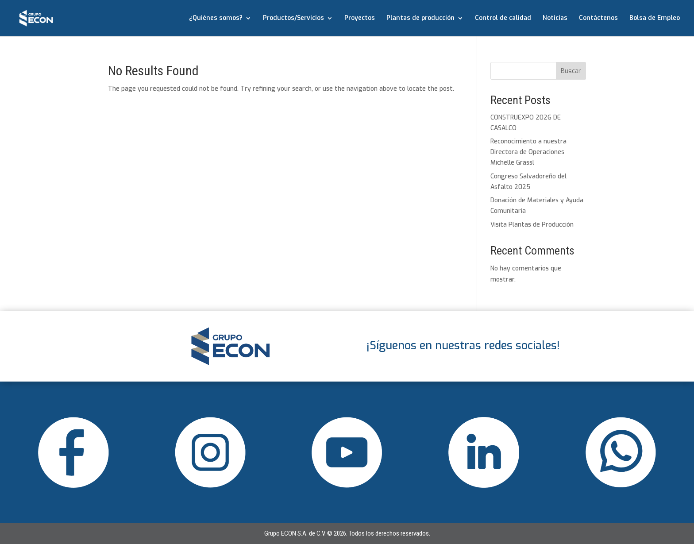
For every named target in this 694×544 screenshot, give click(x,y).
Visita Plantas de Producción (532, 224)
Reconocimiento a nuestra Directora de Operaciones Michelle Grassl (528, 152)
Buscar (571, 71)
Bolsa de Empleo (654, 18)
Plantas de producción (420, 18)
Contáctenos (598, 18)
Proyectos (359, 18)
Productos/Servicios (293, 18)
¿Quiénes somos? (216, 18)
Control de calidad (503, 18)
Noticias (555, 18)
